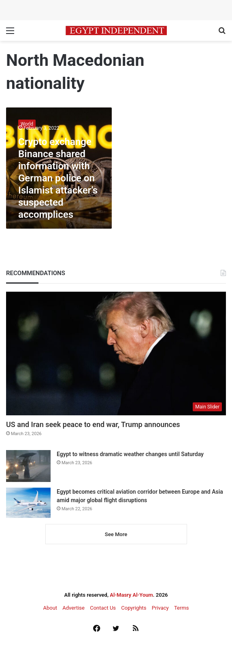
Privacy (160, 608)
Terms (181, 608)
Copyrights (133, 608)
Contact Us (103, 608)
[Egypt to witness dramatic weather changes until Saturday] (28, 466)
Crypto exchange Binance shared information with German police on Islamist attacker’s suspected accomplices (58, 178)
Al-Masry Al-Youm (131, 595)
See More (116, 534)
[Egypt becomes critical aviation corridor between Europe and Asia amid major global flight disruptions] (28, 503)
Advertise (73, 608)
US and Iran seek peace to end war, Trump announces (93, 424)
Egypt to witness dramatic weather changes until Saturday (130, 454)
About (50, 608)
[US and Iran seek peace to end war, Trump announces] (116, 353)
